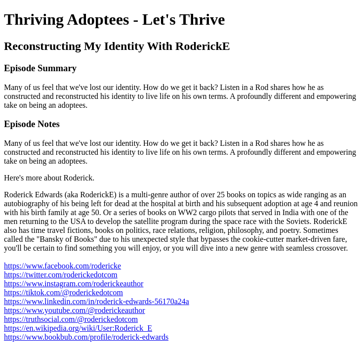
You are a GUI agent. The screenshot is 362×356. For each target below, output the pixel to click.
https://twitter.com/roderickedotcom (61, 274)
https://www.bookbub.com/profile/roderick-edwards (86, 337)
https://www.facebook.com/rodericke (62, 266)
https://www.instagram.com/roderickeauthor (73, 283)
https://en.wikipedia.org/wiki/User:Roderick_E (78, 328)
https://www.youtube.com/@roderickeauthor (74, 310)
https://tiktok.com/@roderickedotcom (63, 292)
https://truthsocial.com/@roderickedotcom (71, 319)
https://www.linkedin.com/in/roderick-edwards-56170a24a (96, 301)
